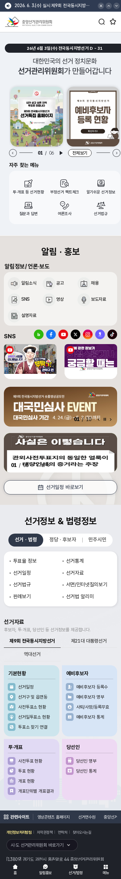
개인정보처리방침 (19, 832)
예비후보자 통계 (90, 717)
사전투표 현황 (30, 761)
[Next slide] (116, 153)
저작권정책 (45, 832)
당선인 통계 (86, 771)
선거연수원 (87, 817)
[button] (109, 6)
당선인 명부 (86, 761)
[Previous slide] (13, 153)
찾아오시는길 (82, 832)
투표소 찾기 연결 (32, 727)
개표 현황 (26, 781)
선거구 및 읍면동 (32, 697)
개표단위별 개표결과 (36, 791)
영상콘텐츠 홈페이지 (53, 817)
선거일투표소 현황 (34, 717)
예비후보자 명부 (90, 697)
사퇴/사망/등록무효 (92, 707)
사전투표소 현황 (32, 707)
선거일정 (25, 687)
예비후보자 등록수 (92, 687)
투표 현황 (26, 771)
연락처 (62, 832)
